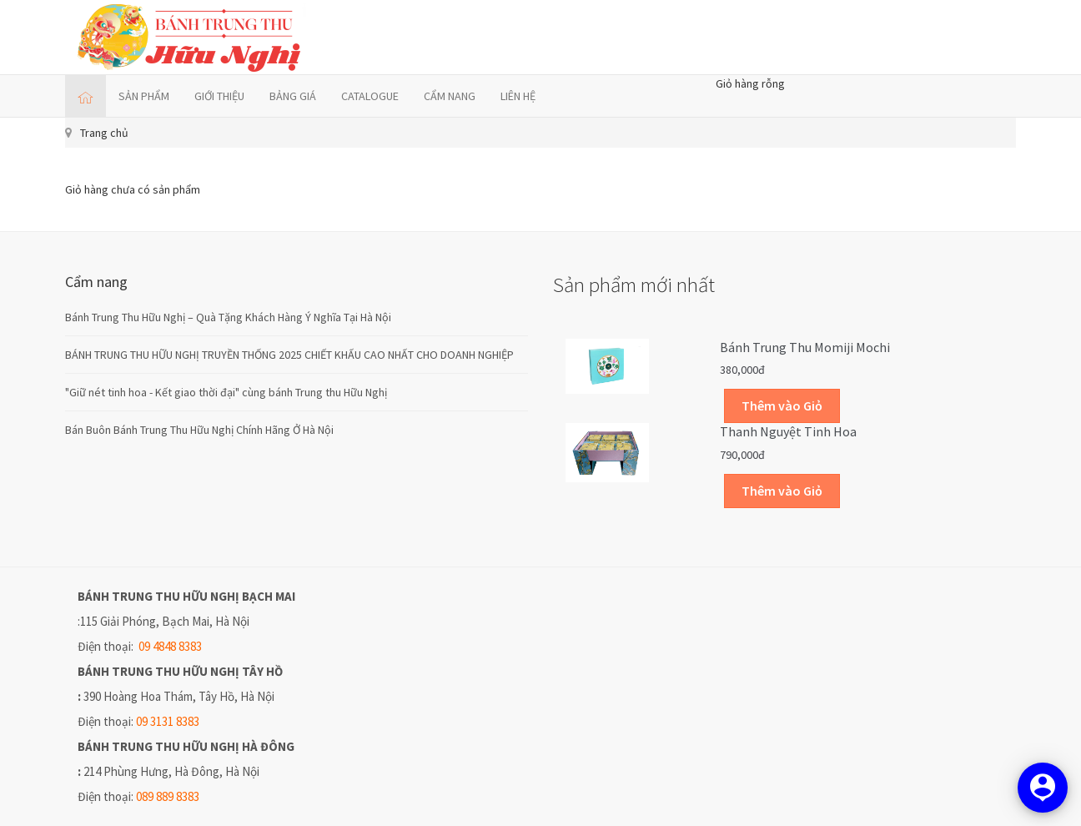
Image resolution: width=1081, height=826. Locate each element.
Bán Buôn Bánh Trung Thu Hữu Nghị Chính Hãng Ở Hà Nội (199, 429)
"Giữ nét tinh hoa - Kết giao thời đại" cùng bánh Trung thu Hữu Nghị (226, 392)
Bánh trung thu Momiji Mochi (805, 347)
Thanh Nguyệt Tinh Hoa (788, 431)
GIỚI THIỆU (219, 95)
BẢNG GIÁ (292, 95)
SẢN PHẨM (143, 95)
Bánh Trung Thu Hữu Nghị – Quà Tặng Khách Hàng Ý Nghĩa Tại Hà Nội (228, 317)
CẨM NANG (449, 95)
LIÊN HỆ (517, 95)
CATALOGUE (370, 95)
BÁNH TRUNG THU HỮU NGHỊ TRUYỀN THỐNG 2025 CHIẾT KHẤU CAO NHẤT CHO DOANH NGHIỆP (289, 354)
